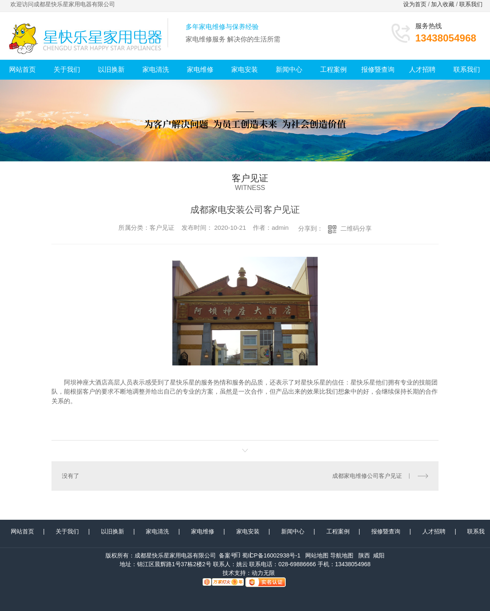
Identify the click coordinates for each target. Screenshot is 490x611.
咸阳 (379, 555)
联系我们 (471, 4)
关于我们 (67, 69)
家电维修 (200, 69)
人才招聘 (422, 69)
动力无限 (263, 573)
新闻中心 (289, 69)
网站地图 (316, 555)
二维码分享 (356, 228)
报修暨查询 (377, 69)
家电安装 (244, 69)
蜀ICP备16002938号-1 (271, 555)
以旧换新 (111, 69)
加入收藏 (442, 4)
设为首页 (414, 4)
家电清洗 (155, 69)
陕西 (364, 555)
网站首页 (22, 69)
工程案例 (333, 69)
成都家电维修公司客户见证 (367, 475)
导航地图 (341, 555)
